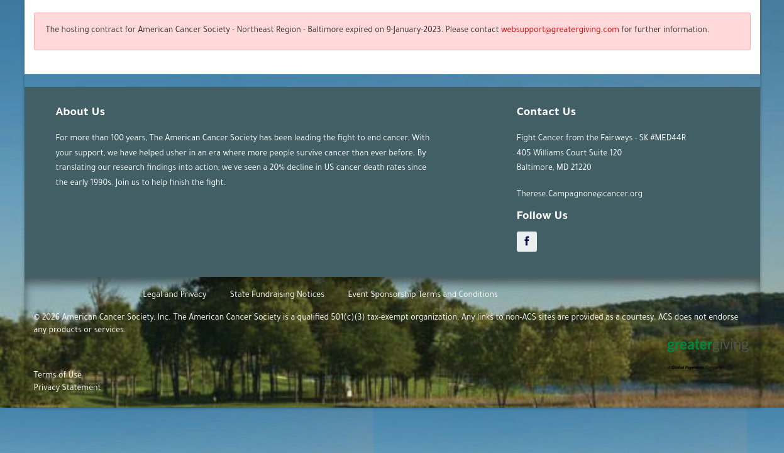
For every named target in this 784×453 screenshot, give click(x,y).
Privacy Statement (67, 388)
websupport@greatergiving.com (560, 30)
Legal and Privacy (174, 295)
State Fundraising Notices (277, 295)
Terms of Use (58, 376)
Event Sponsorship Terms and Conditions (422, 295)
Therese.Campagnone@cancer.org (580, 195)
